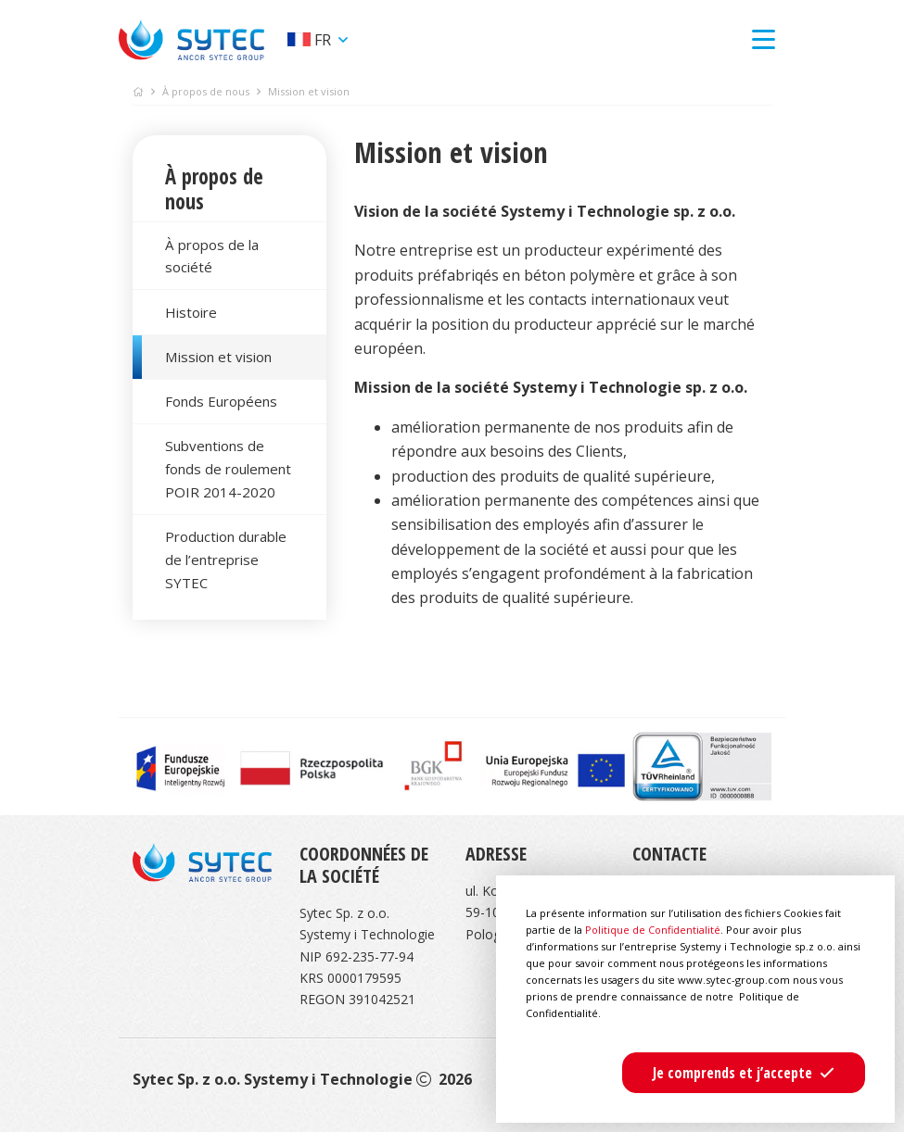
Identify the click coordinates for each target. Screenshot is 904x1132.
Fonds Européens (221, 401)
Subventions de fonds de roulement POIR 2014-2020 (228, 468)
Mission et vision (218, 356)
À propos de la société (212, 256)
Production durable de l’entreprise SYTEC (225, 559)
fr (311, 40)
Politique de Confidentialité (652, 930)
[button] (743, 1072)
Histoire (191, 312)
